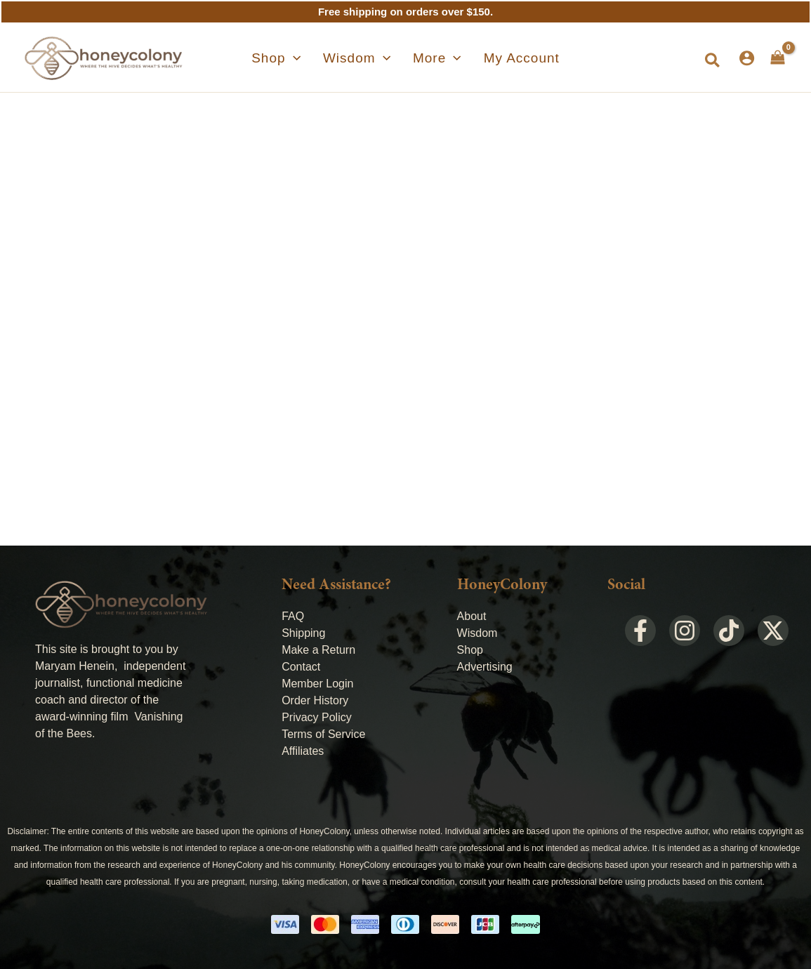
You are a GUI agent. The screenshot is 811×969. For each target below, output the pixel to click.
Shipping (303, 633)
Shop (470, 650)
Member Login (317, 684)
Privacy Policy (317, 717)
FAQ (293, 616)
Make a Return (318, 650)
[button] (713, 61)
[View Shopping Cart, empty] (777, 57)
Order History (315, 700)
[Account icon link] (747, 58)
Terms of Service (323, 734)
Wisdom (477, 633)
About (472, 616)
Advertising (485, 667)
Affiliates (303, 751)
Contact (301, 667)
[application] (310, 58)
